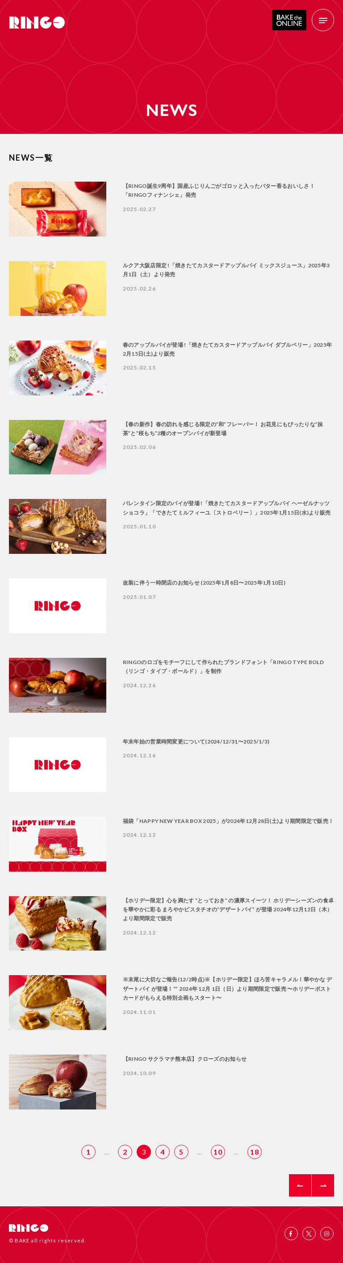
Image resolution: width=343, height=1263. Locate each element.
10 (217, 1151)
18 (254, 1151)
